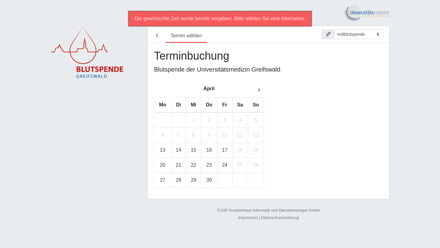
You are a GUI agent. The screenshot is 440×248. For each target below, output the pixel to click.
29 (193, 180)
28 (178, 180)
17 (225, 150)
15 (193, 150)
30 (209, 180)
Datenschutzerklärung (280, 217)
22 (193, 165)
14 (178, 150)
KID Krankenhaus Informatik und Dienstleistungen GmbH (270, 210)
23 (209, 165)
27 (162, 180)
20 (162, 165)
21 (178, 165)
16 (209, 150)
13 (162, 150)
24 (225, 165)
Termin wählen (186, 35)
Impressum (248, 217)
